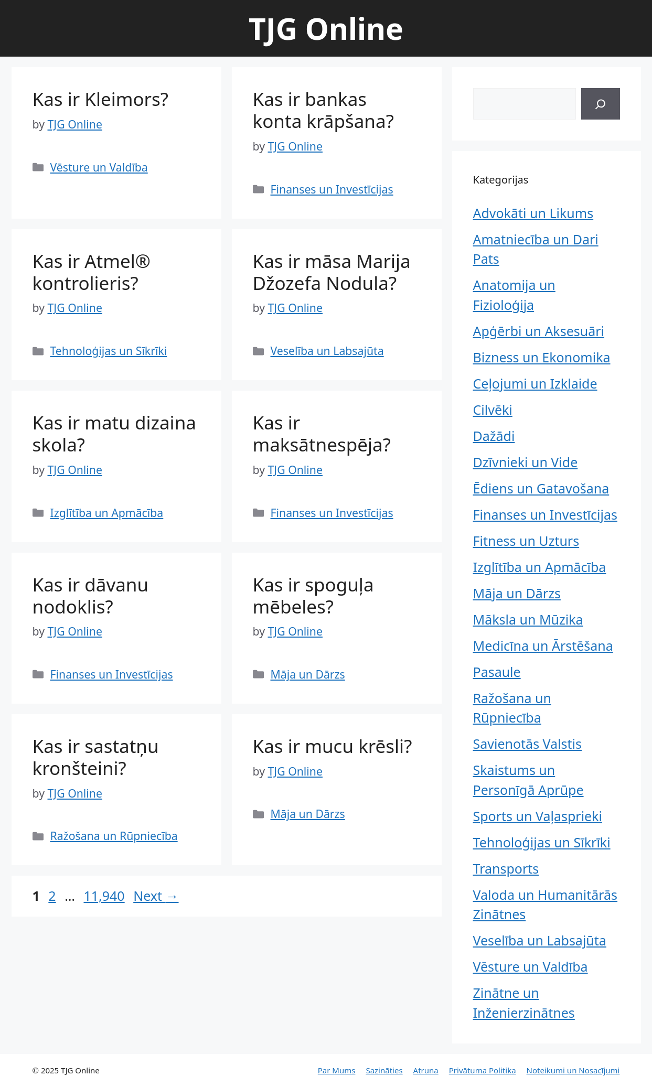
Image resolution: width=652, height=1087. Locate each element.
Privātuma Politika (482, 1070)
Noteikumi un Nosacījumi (573, 1070)
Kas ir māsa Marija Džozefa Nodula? (332, 272)
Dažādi (494, 436)
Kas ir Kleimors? (101, 99)
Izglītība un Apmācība (107, 512)
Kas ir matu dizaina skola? (114, 433)
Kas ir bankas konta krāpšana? (323, 110)
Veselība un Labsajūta (327, 350)
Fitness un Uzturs (526, 541)
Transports (506, 868)
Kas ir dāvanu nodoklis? (91, 595)
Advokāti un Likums (533, 213)
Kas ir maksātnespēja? (322, 433)
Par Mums (337, 1070)
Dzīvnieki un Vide (525, 462)
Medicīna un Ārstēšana (543, 645)
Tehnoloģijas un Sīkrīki (108, 350)
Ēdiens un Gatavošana (541, 488)
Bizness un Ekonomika (542, 357)
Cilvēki (492, 409)
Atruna (426, 1070)
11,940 (103, 896)
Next (155, 896)
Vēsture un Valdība (99, 167)
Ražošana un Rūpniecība (114, 835)
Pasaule (497, 672)
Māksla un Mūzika (528, 619)
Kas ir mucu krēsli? (332, 746)
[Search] (600, 104)
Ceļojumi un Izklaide (535, 383)
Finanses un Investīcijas (332, 189)
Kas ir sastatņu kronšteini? (96, 757)
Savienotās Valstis (527, 743)
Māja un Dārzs (308, 674)
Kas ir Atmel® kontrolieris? (92, 272)
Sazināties (384, 1070)
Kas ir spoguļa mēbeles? (313, 595)
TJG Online (326, 28)
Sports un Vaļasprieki (537, 816)
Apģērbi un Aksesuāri (539, 331)
